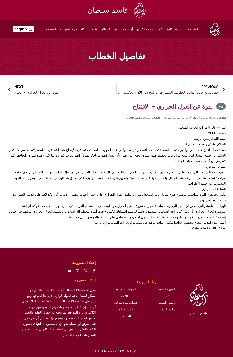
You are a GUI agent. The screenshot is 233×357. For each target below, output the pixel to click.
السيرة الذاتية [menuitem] (175, 29)
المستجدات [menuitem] (49, 29)
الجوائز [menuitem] (106, 29)
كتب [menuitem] (160, 29)
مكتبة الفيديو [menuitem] (145, 29)
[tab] (146, 284)
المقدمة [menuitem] (193, 29)
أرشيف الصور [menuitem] (123, 29)
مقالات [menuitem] (93, 29)
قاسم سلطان (107, 10)
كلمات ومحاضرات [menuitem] (72, 29)
